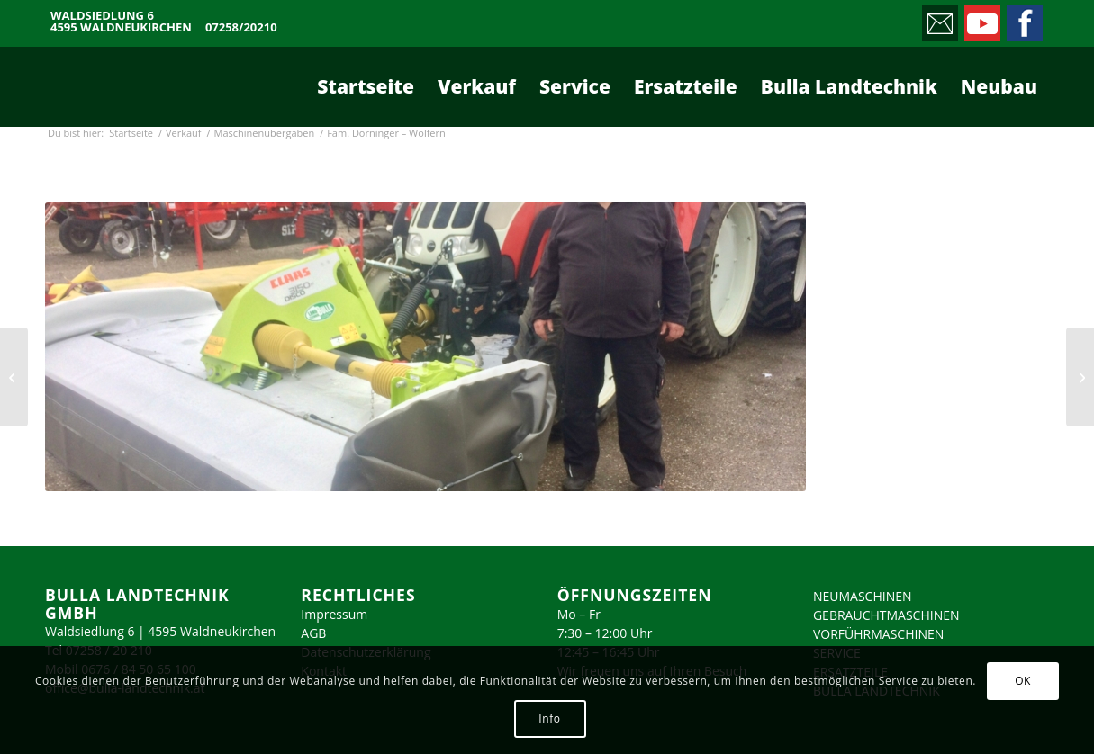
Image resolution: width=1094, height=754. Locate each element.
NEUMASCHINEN (862, 596)
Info (549, 718)
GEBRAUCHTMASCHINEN (886, 615)
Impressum (334, 614)
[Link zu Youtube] (981, 18)
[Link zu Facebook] (1023, 18)
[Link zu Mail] (938, 18)
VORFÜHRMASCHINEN (878, 633)
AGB (313, 633)
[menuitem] (365, 86)
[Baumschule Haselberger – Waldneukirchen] (1080, 377)
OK (1023, 680)
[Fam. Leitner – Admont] (14, 377)
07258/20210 (241, 27)
